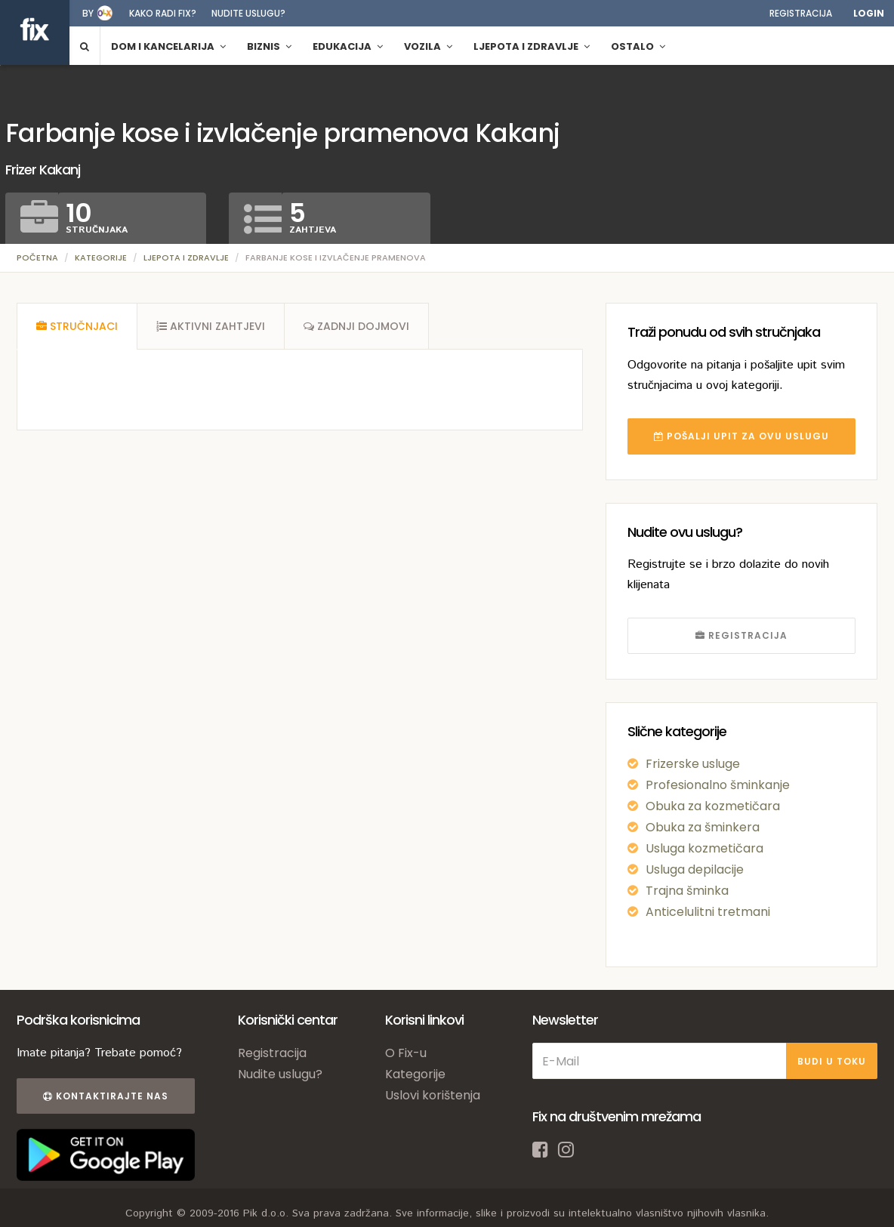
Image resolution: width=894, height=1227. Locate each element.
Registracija (800, 13)
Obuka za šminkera (703, 827)
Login (868, 13)
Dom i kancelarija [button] (168, 46)
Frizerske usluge (693, 763)
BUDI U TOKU (831, 1061)
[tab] (77, 326)
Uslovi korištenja (432, 1095)
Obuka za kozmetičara (713, 806)
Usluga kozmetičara (704, 848)
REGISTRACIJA (741, 635)
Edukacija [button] (348, 46)
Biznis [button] (269, 46)
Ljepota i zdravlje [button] (531, 46)
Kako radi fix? (162, 13)
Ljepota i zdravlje (186, 257)
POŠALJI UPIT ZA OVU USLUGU (741, 436)
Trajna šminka (687, 890)
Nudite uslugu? (248, 13)
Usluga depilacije (695, 869)
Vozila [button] (428, 46)
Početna (37, 257)
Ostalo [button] (638, 46)
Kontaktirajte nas (105, 1096)
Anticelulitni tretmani (708, 911)
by (88, 13)
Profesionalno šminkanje (718, 785)
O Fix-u (406, 1053)
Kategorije (101, 257)
